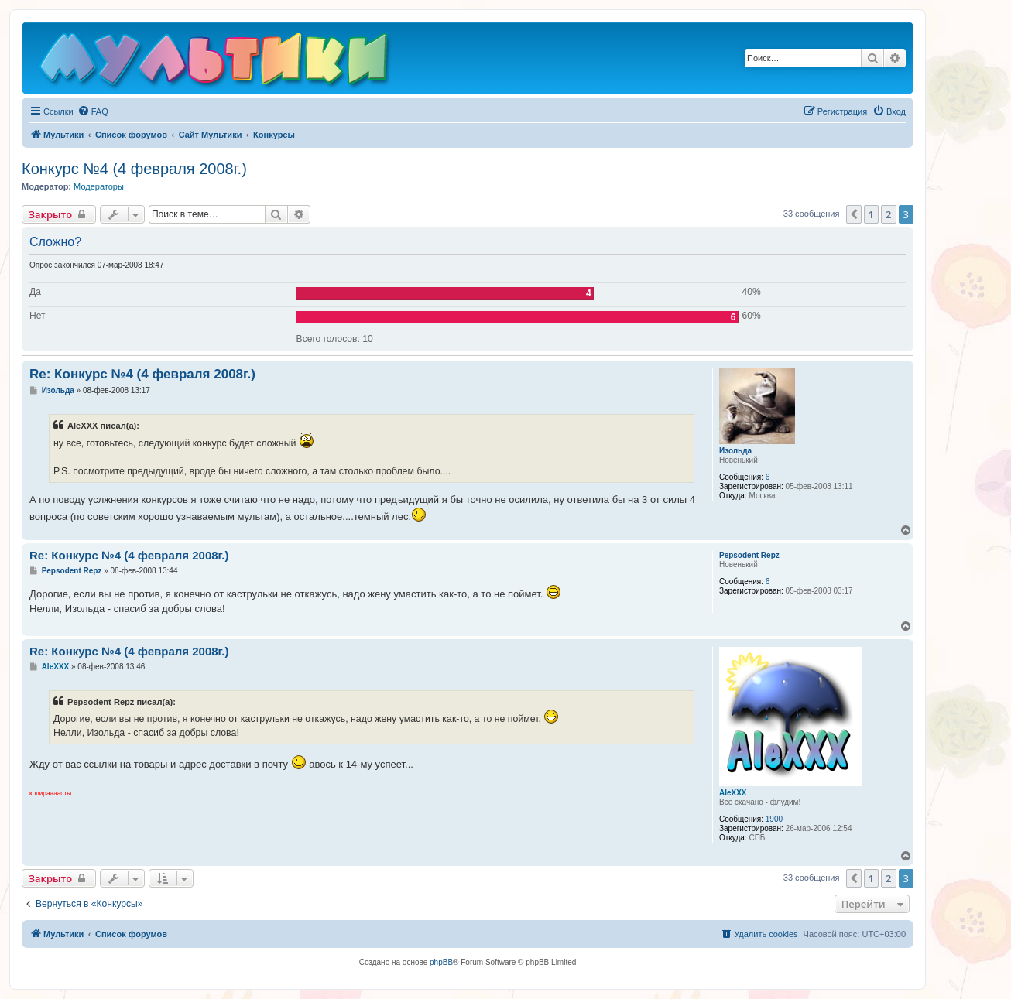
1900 (774, 819)
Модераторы (99, 186)
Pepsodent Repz (749, 555)
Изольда (735, 450)
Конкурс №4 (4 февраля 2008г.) (134, 168)
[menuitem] (92, 111)
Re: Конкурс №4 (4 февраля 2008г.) (142, 374)
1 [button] (871, 214)
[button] (854, 214)
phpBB (441, 962)
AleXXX (733, 793)
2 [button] (888, 214)
